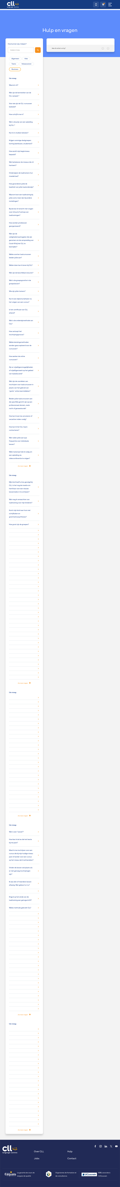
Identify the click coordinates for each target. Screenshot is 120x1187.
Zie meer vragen (24, 466)
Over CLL (39, 1151)
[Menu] (110, 4)
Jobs (36, 1158)
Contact (71, 1158)
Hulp (69, 1151)
